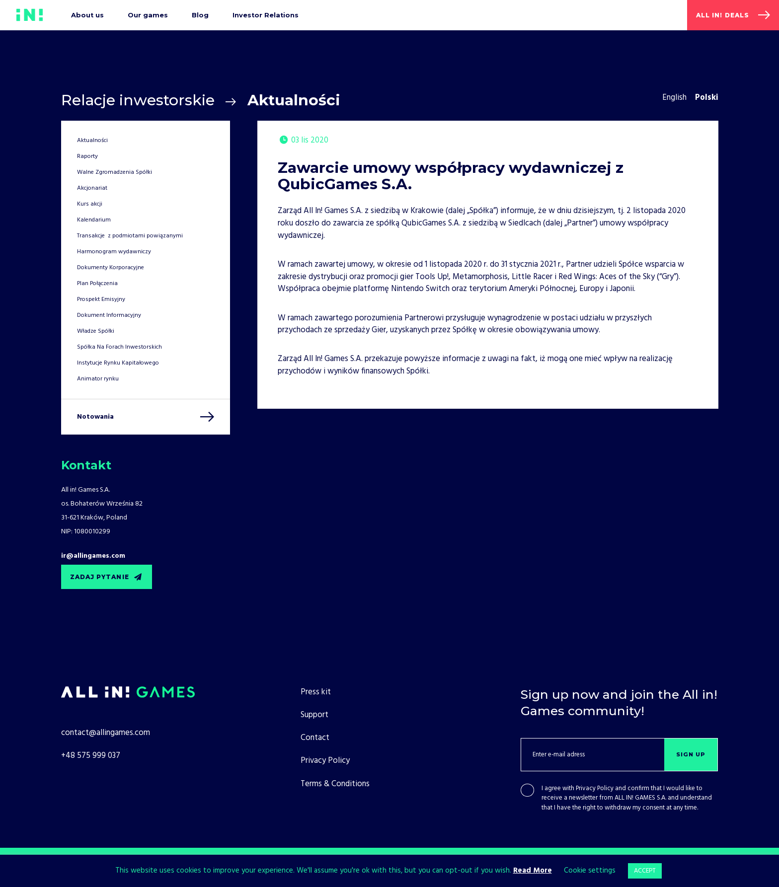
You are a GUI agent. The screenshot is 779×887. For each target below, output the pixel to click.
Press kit (316, 692)
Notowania (95, 417)
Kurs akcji (89, 204)
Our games (148, 15)
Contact (315, 737)
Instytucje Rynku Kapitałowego (118, 363)
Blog (200, 15)
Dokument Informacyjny (109, 315)
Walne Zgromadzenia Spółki (114, 172)
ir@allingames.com (93, 556)
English (674, 97)
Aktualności (92, 141)
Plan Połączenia (97, 284)
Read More (532, 871)
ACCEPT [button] (645, 871)
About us (87, 15)
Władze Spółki (95, 331)
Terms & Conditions (335, 784)
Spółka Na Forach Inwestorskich (119, 347)
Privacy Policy (595, 788)
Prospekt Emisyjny (101, 299)
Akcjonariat (92, 188)
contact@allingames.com (105, 732)
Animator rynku (98, 379)
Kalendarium (94, 220)
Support (314, 715)
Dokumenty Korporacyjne (110, 268)
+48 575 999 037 (90, 755)
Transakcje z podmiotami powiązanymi (130, 236)
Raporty (87, 156)
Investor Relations (266, 15)
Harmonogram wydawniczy (114, 252)
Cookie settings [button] (590, 871)
